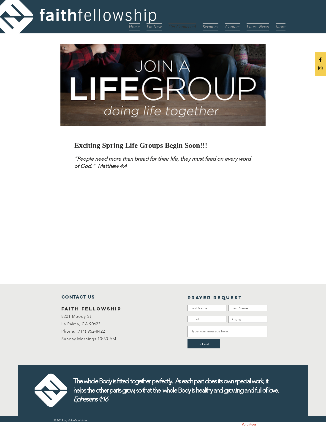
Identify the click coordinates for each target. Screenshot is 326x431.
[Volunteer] (249, 424)
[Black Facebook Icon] (320, 59)
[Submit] (203, 343)
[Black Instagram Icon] (320, 68)
